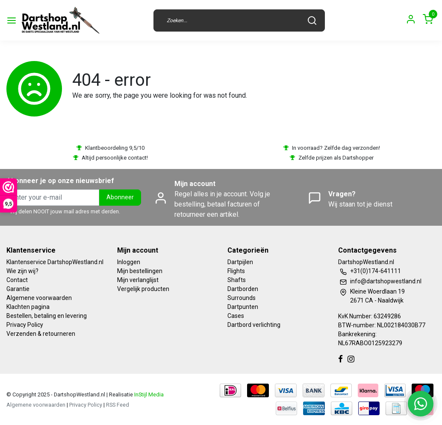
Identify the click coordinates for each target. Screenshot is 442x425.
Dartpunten (242, 306)
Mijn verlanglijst (138, 280)
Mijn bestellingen (139, 271)
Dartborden (242, 288)
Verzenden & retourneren (40, 333)
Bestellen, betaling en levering (46, 315)
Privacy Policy (24, 324)
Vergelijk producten (143, 288)
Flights (236, 271)
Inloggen (128, 262)
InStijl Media (148, 394)
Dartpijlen (240, 262)
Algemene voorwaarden (39, 297)
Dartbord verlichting (253, 324)
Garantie (17, 288)
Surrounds (241, 297)
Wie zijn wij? (22, 271)
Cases (235, 315)
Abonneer (120, 197)
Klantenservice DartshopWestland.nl (54, 262)
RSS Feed (117, 405)
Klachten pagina (28, 306)
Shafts (236, 280)
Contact (17, 280)
